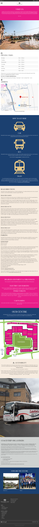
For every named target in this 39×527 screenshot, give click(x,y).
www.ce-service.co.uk (9, 268)
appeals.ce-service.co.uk (10, 269)
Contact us (35, 522)
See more (19, 16)
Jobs (3, 517)
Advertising (4, 513)
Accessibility (4, 508)
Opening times (5, 507)
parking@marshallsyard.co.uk (15, 272)
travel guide (18, 157)
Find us (2, 0)
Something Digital (21, 525)
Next (37, 481)
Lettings (3, 514)
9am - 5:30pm (35, 0)
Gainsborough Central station (24, 182)
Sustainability (4, 512)
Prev (2, 481)
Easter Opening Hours (11, 76)
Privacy (3, 518)
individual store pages (9, 74)
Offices (3, 515)
